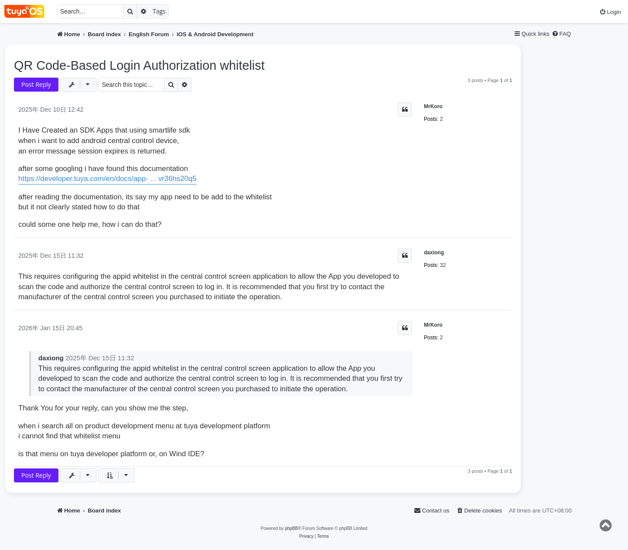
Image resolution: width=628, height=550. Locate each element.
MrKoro (433, 106)
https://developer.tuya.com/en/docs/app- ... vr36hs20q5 (107, 178)
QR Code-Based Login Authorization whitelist (139, 65)
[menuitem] (610, 12)
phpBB (291, 528)
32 (443, 265)
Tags (159, 11)
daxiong (434, 252)
